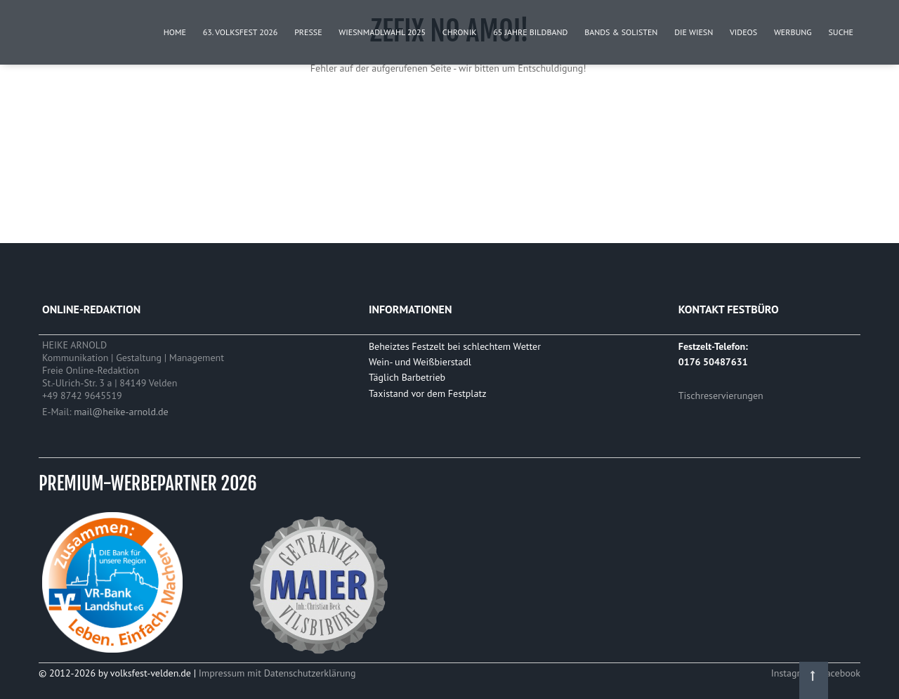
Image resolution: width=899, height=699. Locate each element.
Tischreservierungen (720, 395)
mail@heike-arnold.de (121, 411)
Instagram (793, 673)
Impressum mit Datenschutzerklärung (277, 673)
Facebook (840, 673)
